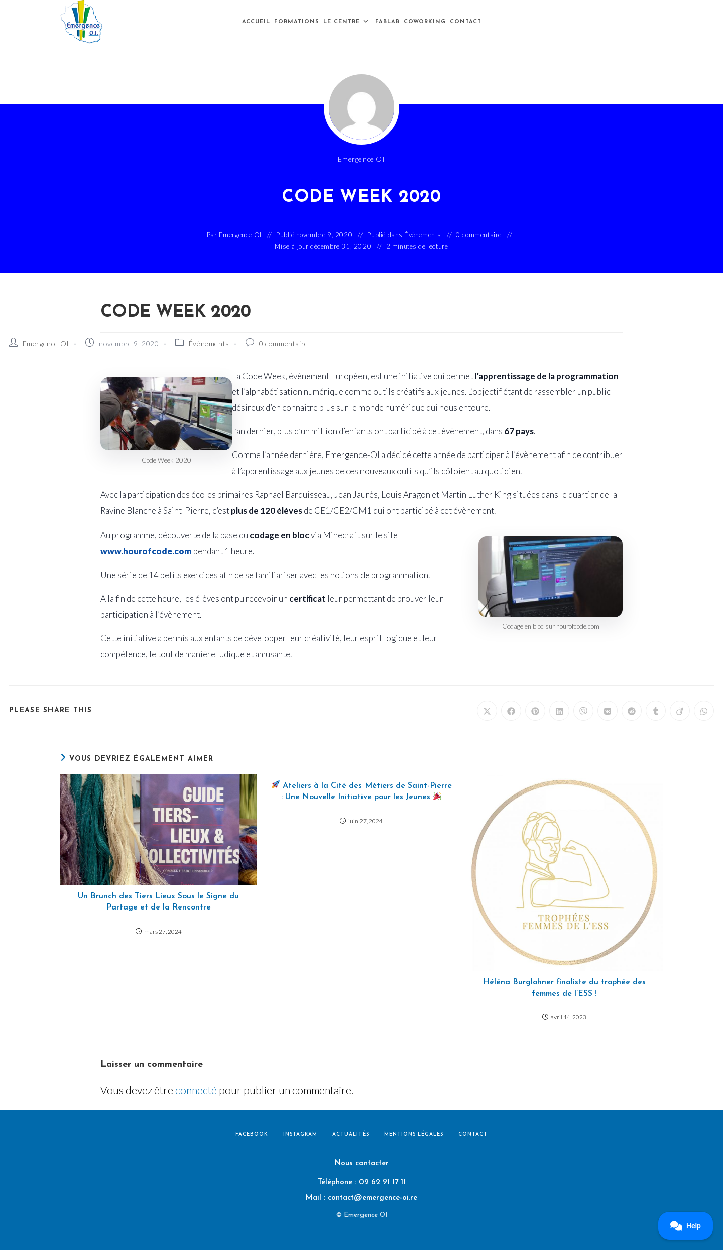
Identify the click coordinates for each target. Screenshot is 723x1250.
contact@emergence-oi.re (372, 1198)
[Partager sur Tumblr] (656, 711)
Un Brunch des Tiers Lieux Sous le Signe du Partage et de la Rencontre (158, 902)
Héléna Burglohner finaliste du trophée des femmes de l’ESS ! (564, 987)
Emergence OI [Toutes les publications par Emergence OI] (361, 159)
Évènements (422, 235)
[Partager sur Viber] (583, 711)
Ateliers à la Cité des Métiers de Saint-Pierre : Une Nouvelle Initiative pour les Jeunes (362, 790)
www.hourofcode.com (146, 551)
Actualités (350, 1135)
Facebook (251, 1135)
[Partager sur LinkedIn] (559, 711)
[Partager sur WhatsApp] (704, 711)
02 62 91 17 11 (382, 1182)
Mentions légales (413, 1135)
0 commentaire (479, 235)
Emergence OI (46, 343)
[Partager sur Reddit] (632, 711)
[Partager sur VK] (607, 711)
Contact (473, 1135)
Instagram (300, 1135)
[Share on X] (487, 711)
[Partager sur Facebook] (511, 711)
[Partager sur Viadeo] (680, 711)
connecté (196, 1090)
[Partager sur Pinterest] (535, 711)
